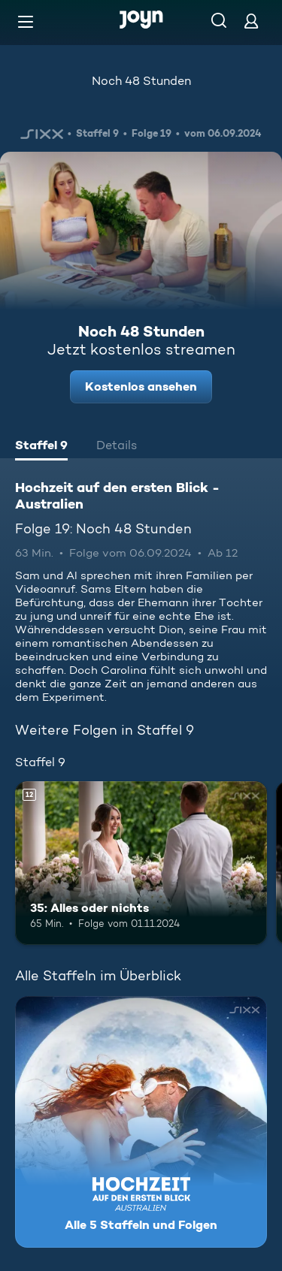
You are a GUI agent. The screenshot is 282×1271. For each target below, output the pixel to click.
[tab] (41, 446)
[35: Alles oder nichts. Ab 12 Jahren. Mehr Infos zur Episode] (141, 863)
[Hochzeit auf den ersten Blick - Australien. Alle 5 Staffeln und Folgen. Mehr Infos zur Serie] (141, 1122)
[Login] (251, 21)
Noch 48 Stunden (141, 81)
